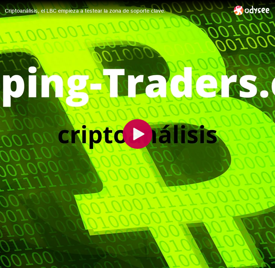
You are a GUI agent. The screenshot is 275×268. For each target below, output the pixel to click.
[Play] (137, 134)
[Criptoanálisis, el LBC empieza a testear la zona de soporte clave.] (116, 10)
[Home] (252, 10)
